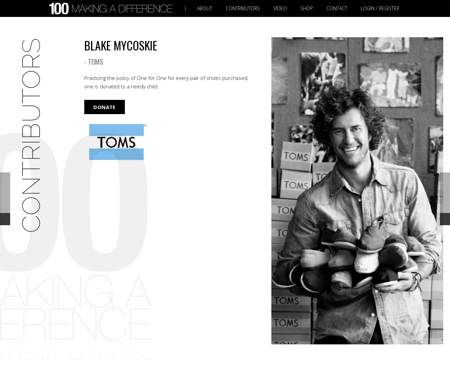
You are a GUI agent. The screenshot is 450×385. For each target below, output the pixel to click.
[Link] (112, 8)
